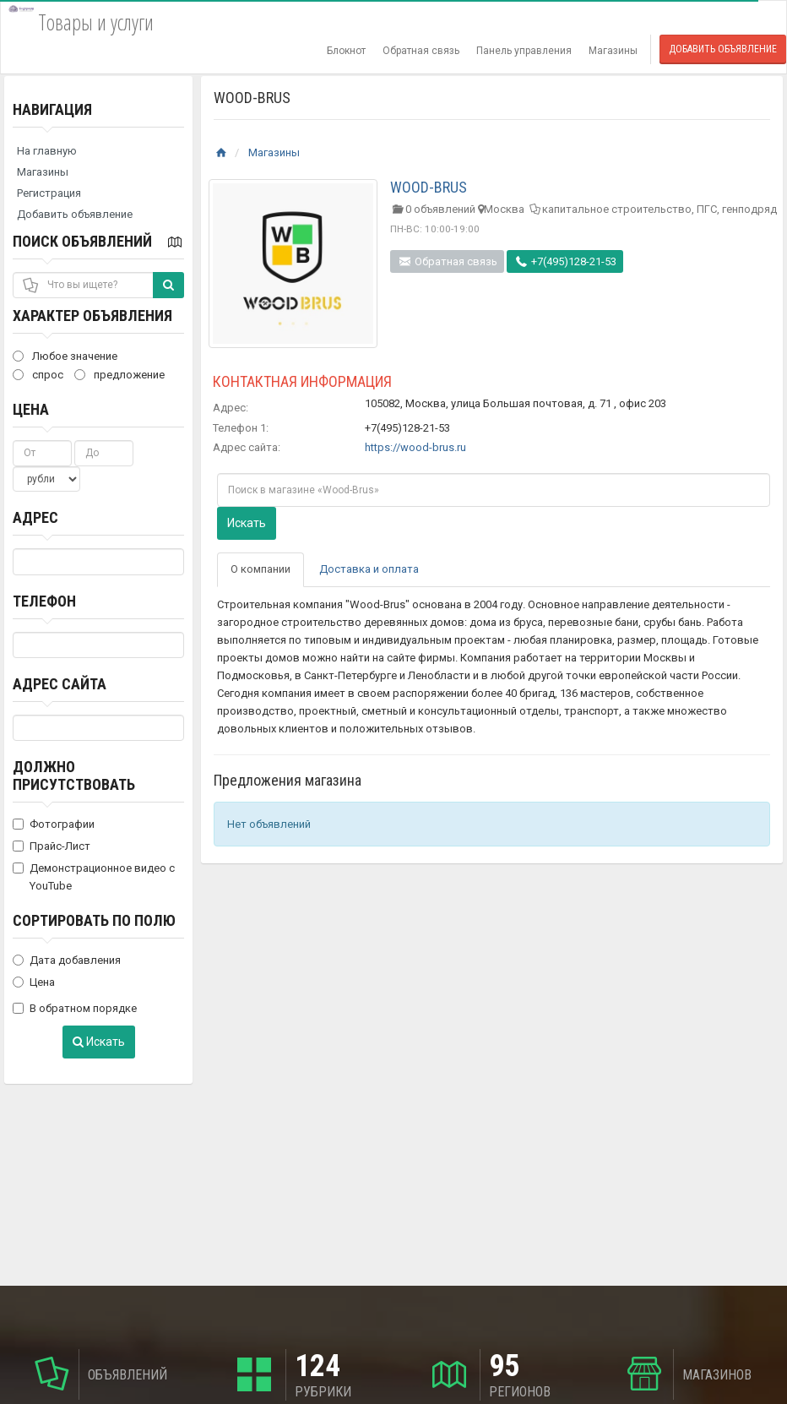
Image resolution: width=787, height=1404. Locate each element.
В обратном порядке (75, 1008)
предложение (119, 374)
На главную (47, 150)
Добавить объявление (723, 49)
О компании (260, 569)
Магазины (613, 51)
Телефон (44, 601)
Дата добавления (67, 960)
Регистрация (49, 193)
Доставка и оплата (369, 569)
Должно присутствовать (74, 775)
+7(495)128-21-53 (564, 261)
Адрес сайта (59, 684)
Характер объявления (92, 315)
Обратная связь (421, 51)
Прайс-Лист (51, 846)
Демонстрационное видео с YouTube (94, 877)
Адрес (35, 517)
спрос (38, 374)
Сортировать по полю (94, 920)
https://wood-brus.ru (415, 447)
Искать (99, 1041)
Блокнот (346, 51)
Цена (31, 409)
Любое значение (65, 356)
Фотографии (54, 824)
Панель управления (524, 51)
